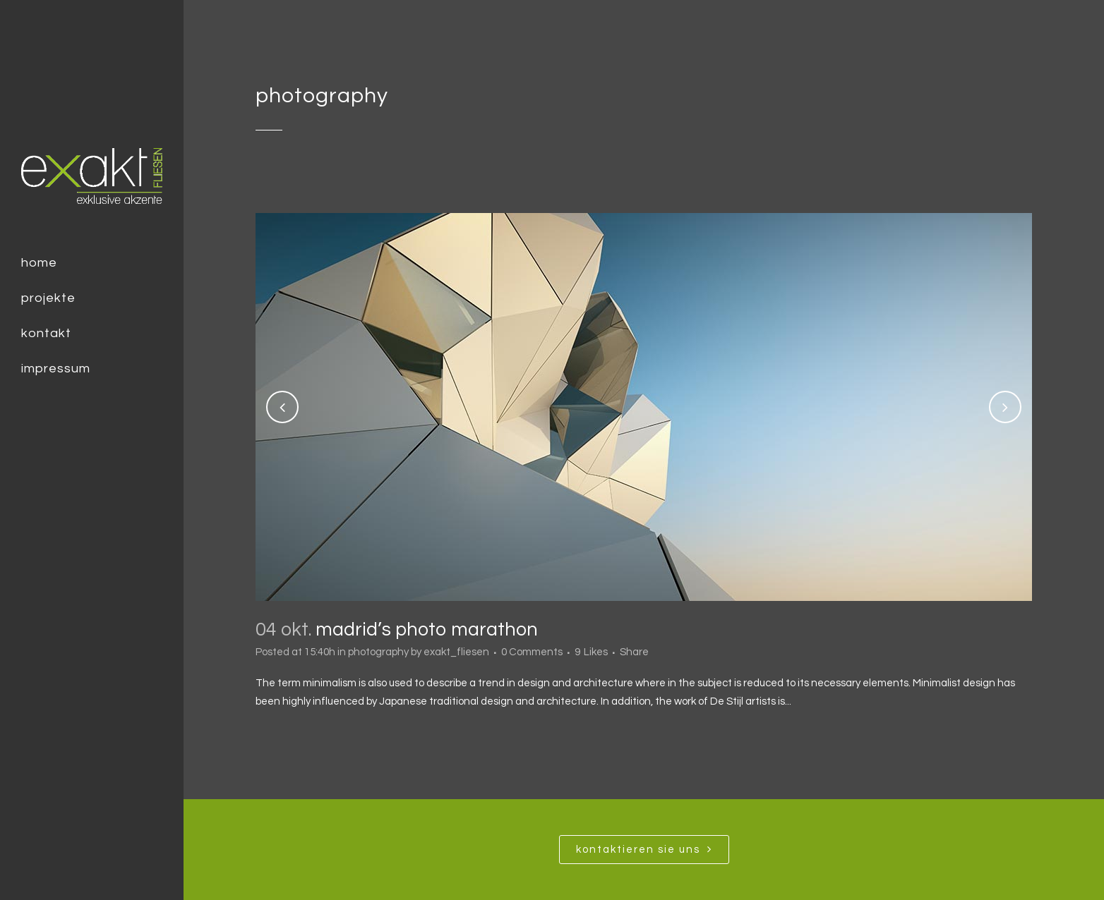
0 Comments (532, 652)
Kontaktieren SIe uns (644, 849)
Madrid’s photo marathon (427, 630)
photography (378, 652)
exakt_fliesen (456, 652)
